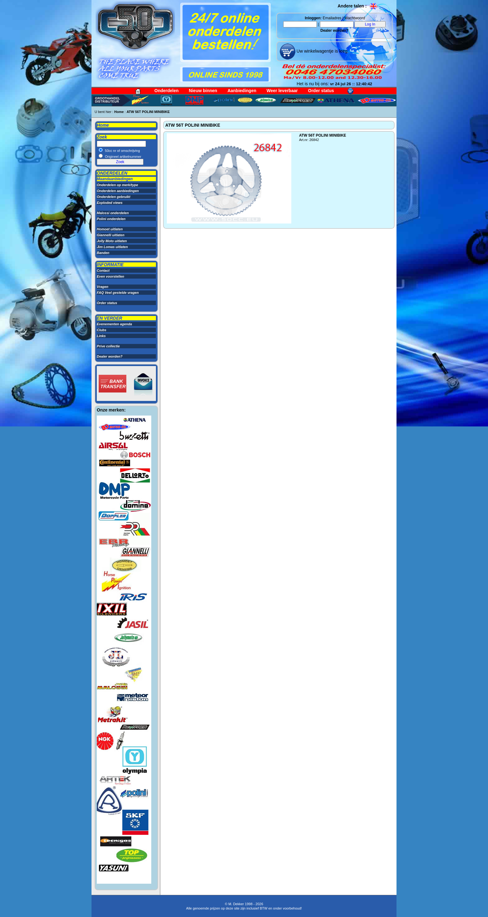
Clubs (101, 330)
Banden (103, 253)
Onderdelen (166, 90)
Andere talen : (358, 5)
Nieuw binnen (203, 90)
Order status (321, 90)
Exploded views (110, 203)
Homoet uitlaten (110, 229)
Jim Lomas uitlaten (112, 247)
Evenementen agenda (114, 324)
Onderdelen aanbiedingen (118, 191)
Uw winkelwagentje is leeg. (322, 51)
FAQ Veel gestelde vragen (118, 292)
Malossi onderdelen (113, 213)
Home (119, 112)
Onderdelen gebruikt (113, 197)
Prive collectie (108, 346)
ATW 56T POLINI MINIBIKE (148, 112)
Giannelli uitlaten (110, 235)
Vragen (102, 287)
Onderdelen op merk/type (117, 185)
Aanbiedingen (242, 90)
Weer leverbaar (282, 90)
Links (101, 336)
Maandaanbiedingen (115, 179)
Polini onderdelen (111, 219)
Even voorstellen (110, 276)
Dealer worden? (334, 30)
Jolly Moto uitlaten (112, 241)
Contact (103, 270)
